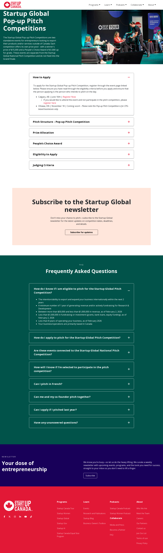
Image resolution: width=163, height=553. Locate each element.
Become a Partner (117, 530)
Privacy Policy (142, 543)
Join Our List (141, 533)
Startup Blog (88, 518)
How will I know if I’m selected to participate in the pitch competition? (82, 369)
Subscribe (90, 475)
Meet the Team (143, 513)
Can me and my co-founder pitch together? (82, 397)
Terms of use (142, 538)
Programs (93, 4)
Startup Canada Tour (65, 508)
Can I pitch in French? (82, 384)
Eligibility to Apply (81, 154)
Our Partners (142, 523)
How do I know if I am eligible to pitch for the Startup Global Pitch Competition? (82, 290)
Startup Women (63, 513)
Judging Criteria (81, 165)
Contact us (141, 528)
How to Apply (81, 77)
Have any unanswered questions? (82, 422)
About (151, 4)
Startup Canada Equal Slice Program (68, 535)
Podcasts (120, 4)
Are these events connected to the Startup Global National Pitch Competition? (82, 352)
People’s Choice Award (81, 143)
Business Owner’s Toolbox (94, 523)
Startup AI (61, 528)
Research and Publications (94, 513)
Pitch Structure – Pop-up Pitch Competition (81, 121)
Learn (107, 4)
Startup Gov (62, 523)
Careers (140, 518)
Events (86, 508)
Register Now (69, 96)
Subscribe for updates (81, 232)
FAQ (111, 535)
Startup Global (63, 518)
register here (49, 103)
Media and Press (117, 525)
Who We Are (142, 508)
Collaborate (136, 4)
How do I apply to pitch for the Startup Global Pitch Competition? (82, 337)
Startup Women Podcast (120, 513)
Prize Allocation (81, 132)
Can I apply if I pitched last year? (82, 409)
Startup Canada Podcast (120, 508)
